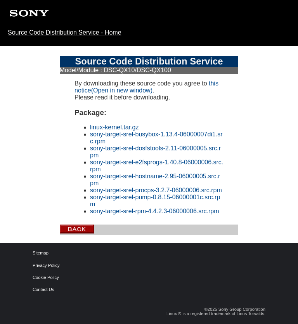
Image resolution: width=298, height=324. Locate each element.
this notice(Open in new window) (146, 87)
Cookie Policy (38, 277)
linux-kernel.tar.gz (114, 127)
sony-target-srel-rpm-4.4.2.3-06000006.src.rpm (154, 211)
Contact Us (38, 289)
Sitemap (38, 253)
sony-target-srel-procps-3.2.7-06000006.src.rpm (156, 190)
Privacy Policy (38, 265)
